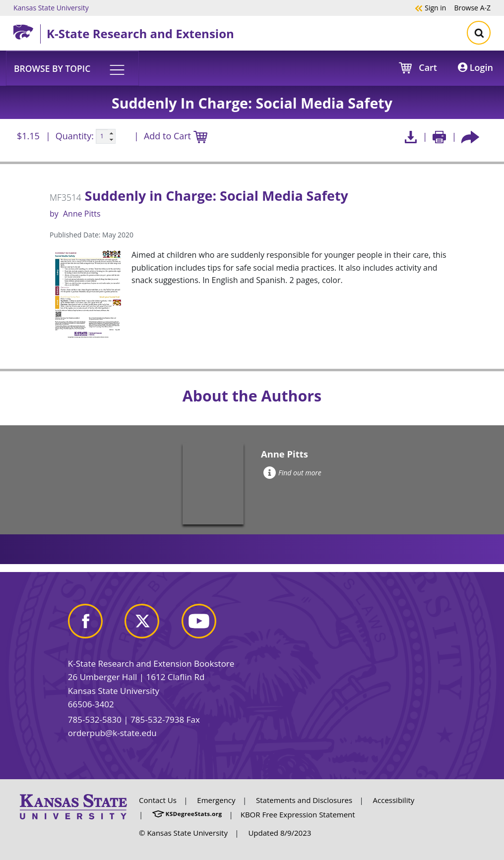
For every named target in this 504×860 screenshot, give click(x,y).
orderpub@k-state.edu (112, 733)
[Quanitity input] (106, 136)
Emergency (216, 800)
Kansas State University (51, 7)
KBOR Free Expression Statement (298, 814)
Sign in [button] (430, 7)
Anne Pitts (82, 213)
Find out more (292, 472)
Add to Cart (175, 136)
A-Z (472, 7)
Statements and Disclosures (304, 800)
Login (475, 67)
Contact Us (158, 800)
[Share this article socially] (470, 136)
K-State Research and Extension (140, 33)
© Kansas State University (183, 833)
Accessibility (394, 800)
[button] (72, 68)
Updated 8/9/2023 (279, 833)
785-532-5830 (95, 719)
